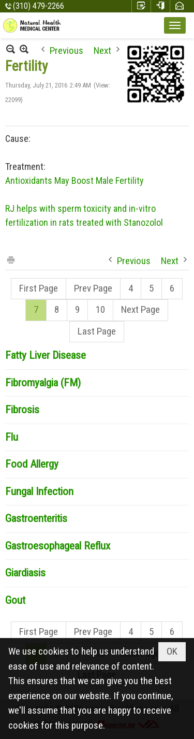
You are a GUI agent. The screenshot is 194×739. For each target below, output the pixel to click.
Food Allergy (31, 464)
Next (102, 49)
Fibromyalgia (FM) (43, 382)
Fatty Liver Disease (45, 355)
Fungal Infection (39, 491)
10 (100, 309)
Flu (11, 437)
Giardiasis (25, 573)
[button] (174, 25)
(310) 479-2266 (38, 6)
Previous (66, 49)
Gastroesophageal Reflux (57, 546)
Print (10, 259)
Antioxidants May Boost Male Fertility (74, 180)
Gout (15, 600)
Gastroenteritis (36, 518)
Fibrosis (22, 409)
